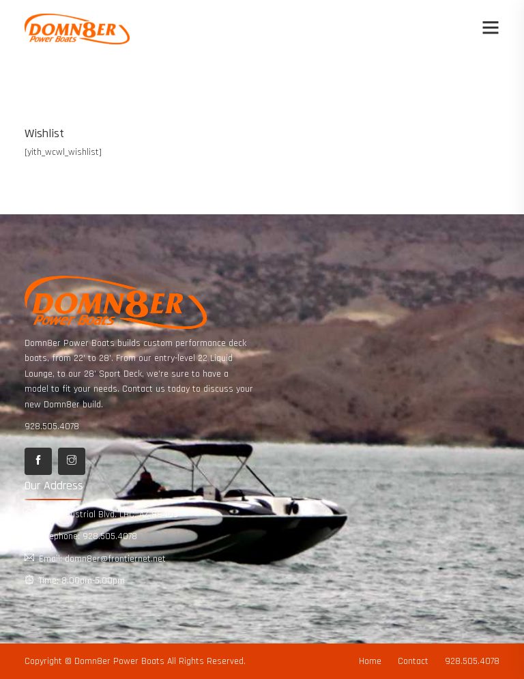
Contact (413, 661)
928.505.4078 (52, 426)
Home (370, 661)
